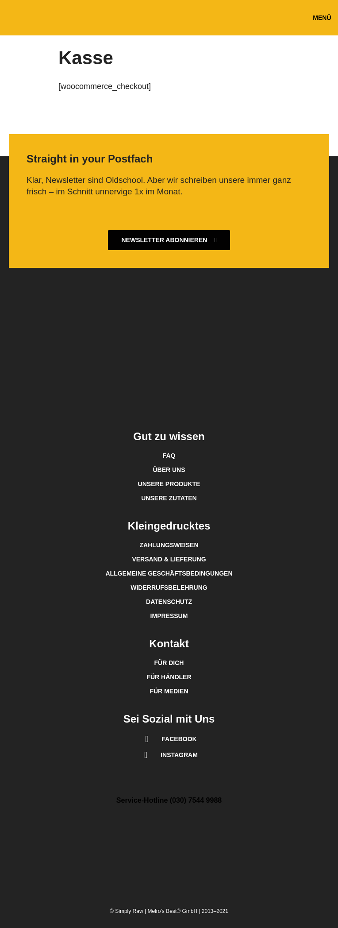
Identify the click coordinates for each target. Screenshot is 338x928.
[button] (322, 18)
